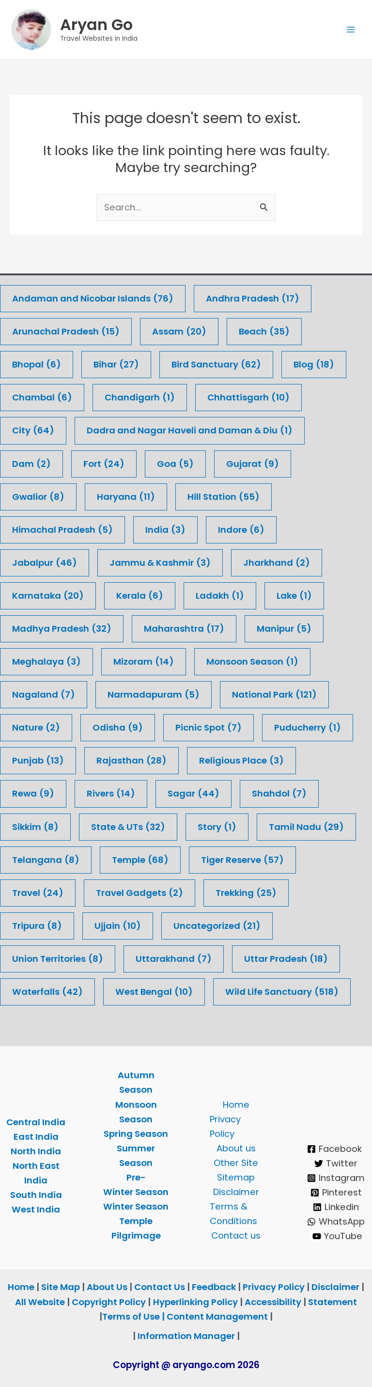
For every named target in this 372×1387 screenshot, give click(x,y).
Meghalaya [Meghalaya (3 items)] (46, 661)
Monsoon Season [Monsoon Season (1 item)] (252, 661)
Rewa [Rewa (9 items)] (33, 794)
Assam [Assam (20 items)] (179, 331)
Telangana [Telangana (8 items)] (45, 860)
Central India (35, 1122)
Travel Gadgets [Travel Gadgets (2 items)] (139, 893)
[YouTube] (337, 1236)
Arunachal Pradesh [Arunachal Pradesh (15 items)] (66, 331)
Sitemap (236, 1177)
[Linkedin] (336, 1207)
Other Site (236, 1163)
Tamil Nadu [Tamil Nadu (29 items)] (306, 827)
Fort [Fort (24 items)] (103, 464)
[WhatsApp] (336, 1221)
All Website (40, 1302)
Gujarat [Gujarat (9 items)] (252, 464)
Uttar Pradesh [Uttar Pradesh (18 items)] (286, 959)
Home (236, 1105)
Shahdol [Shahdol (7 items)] (279, 794)
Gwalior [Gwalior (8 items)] (38, 497)
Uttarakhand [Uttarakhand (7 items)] (174, 959)
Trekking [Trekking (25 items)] (246, 893)
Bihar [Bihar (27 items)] (116, 364)
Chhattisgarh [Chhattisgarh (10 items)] (248, 397)
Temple (136, 1221)
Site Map (61, 1287)
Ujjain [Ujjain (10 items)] (117, 926)
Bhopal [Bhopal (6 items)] (36, 364)
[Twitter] (336, 1163)
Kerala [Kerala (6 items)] (139, 596)
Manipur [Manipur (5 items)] (284, 629)
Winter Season (136, 1206)
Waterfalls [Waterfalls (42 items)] (47, 992)
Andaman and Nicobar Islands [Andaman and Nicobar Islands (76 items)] (92, 298)
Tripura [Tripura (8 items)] (37, 926)
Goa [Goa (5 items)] (175, 464)
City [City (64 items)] (33, 431)
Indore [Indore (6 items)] (241, 530)
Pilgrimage (136, 1235)
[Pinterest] (336, 1192)
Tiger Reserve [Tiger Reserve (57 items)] (242, 860)
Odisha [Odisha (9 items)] (118, 727)
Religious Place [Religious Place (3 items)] (241, 760)
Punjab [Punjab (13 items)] (38, 760)
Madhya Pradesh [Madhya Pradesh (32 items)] (61, 629)
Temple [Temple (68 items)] (140, 860)
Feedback (214, 1287)
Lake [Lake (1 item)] (294, 596)
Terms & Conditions (233, 1213)
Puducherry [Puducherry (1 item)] (307, 727)
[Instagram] (336, 1178)
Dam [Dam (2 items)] (31, 464)
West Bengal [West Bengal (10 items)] (154, 992)
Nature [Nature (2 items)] (36, 727)
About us (236, 1148)
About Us (107, 1287)
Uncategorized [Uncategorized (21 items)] (217, 926)
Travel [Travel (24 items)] (37, 893)
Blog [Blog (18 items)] (314, 364)
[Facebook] (335, 1149)
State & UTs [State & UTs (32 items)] (128, 827)
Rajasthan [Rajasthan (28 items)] (131, 760)
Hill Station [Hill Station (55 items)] (223, 497)
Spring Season (136, 1134)
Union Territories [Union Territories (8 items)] (57, 959)
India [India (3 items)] (165, 530)
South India (36, 1195)
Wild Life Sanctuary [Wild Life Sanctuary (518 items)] (282, 992)
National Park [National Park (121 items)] (274, 694)
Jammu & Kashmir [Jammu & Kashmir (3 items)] (160, 563)
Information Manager (186, 1336)
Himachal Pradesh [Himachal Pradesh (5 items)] (62, 530)
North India (36, 1151)
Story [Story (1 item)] (217, 827)
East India (36, 1137)
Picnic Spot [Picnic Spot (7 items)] (208, 727)
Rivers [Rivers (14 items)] (111, 794)
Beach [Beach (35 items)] (264, 331)
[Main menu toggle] (351, 31)
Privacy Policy (225, 1126)
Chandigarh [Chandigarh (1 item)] (140, 397)
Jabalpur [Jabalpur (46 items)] (44, 563)
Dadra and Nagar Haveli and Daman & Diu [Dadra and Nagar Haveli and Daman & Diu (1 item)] (190, 431)
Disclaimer (236, 1192)
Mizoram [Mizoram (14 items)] (143, 661)
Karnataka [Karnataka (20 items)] (48, 596)
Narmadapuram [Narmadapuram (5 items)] (154, 694)
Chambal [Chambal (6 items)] (42, 397)
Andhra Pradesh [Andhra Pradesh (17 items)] (252, 298)
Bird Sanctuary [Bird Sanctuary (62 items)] (216, 364)
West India (36, 1209)
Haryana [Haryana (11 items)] (126, 497)
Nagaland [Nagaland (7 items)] (43, 694)
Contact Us (159, 1287)
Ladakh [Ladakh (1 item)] (220, 596)
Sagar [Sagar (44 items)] (193, 794)
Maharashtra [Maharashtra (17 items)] (184, 629)
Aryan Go (99, 26)
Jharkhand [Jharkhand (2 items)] (276, 563)
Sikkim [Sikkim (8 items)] (35, 827)
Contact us (236, 1235)
